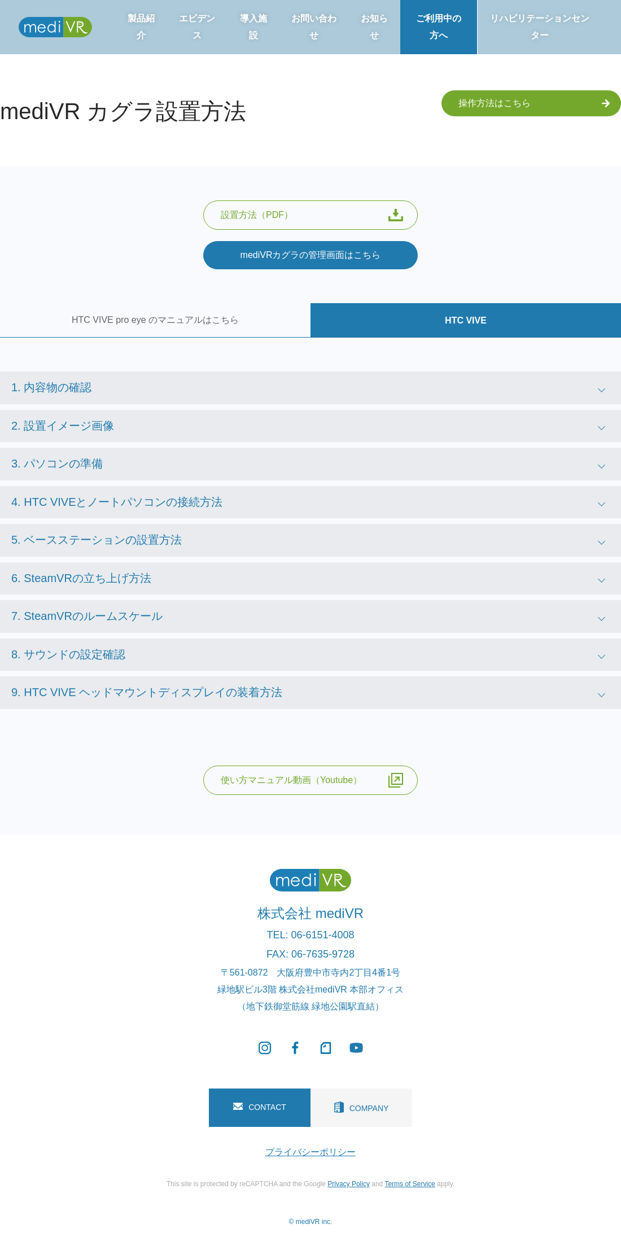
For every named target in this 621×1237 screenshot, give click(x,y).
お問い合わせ (313, 27)
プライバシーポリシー (310, 1152)
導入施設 (253, 27)
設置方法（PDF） (312, 215)
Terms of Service (409, 1184)
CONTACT (259, 1107)
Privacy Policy (348, 1184)
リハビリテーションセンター (539, 27)
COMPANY (361, 1107)
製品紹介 (141, 27)
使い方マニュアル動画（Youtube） (312, 780)
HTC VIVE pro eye (155, 320)
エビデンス (197, 27)
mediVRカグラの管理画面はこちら (310, 255)
